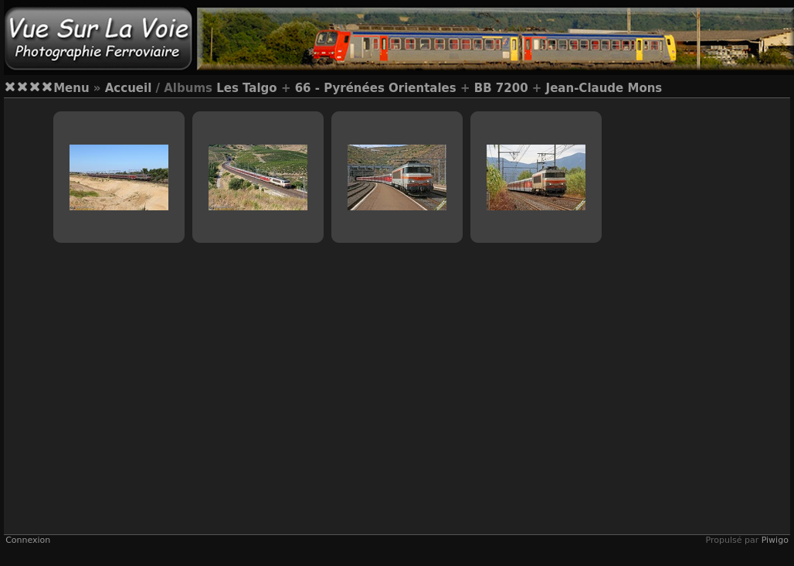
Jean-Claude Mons (604, 88)
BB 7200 (501, 88)
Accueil (128, 88)
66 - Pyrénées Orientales (375, 88)
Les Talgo (246, 88)
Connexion (27, 540)
